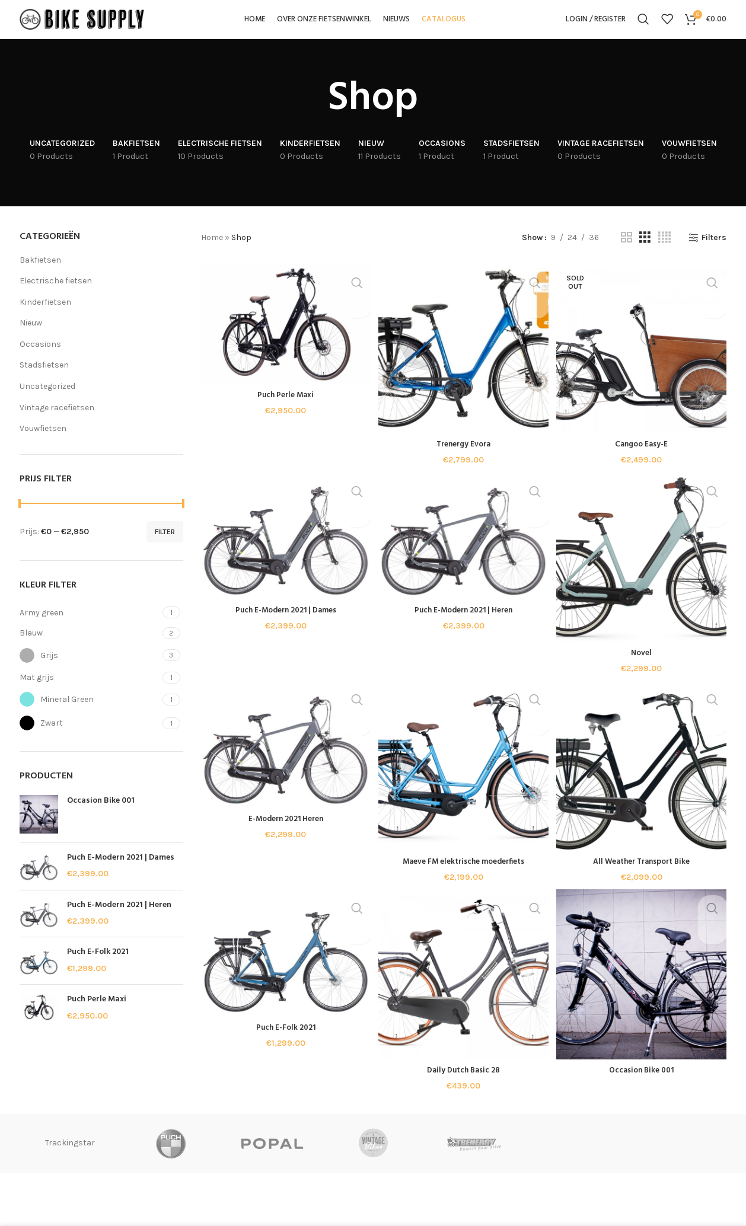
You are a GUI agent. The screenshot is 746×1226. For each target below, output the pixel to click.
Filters (714, 252)
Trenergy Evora (464, 456)
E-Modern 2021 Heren (284, 834)
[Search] (643, 27)
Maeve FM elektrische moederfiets (463, 876)
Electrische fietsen (56, 295)
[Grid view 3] (645, 252)
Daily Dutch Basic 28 (463, 1086)
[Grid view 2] (626, 252)
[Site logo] (82, 26)
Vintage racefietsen (57, 422)
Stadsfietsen (44, 380)
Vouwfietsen (43, 443)
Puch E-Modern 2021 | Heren (119, 919)
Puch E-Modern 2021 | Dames (120, 872)
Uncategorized (47, 400)
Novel (642, 666)
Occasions (40, 358)
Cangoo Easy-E (642, 456)
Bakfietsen (40, 274)
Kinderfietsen (45, 316)
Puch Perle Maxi (96, 1014)
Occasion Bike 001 (101, 815)
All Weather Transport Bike (642, 876)
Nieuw (31, 337)
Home (212, 252)
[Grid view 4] (664, 252)
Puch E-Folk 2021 (98, 966)
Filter (165, 546)
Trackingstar (171, 1159)
